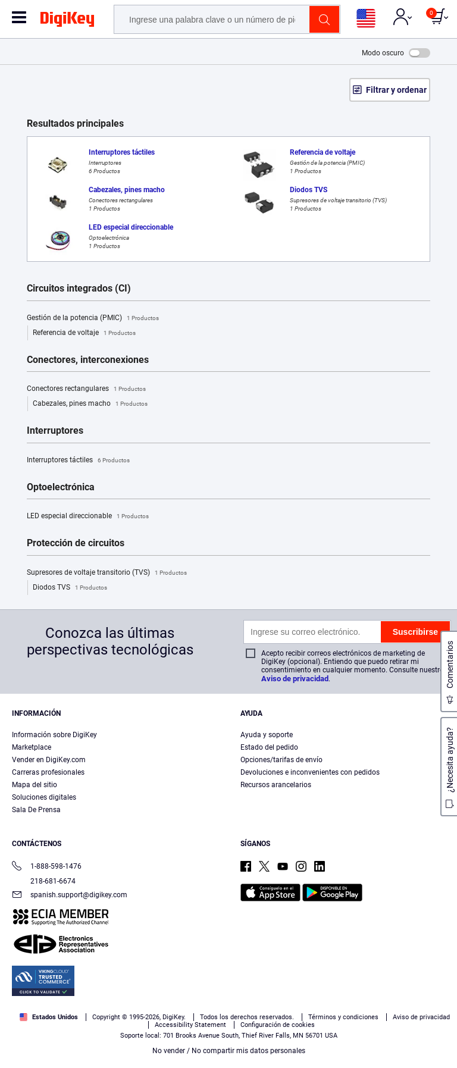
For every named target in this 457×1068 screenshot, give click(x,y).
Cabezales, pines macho (90, 404)
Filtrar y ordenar (396, 90)
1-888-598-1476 (47, 867)
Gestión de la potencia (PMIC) (93, 318)
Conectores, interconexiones (88, 360)
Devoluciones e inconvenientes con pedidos (310, 772)
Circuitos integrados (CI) (79, 288)
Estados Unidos (49, 1017)
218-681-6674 (44, 881)
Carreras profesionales (48, 772)
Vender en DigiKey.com (49, 760)
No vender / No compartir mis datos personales (228, 1051)
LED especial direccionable (88, 516)
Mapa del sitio (34, 785)
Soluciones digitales (44, 797)
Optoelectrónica (61, 487)
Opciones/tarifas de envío (281, 760)
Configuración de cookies (277, 1025)
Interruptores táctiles (78, 460)
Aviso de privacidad (294, 678)
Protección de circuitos (75, 543)
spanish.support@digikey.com (69, 895)
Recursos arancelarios (275, 785)
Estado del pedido (269, 747)
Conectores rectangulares (86, 389)
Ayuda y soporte (266, 735)
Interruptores (55, 430)
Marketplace (31, 747)
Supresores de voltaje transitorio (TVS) (107, 573)
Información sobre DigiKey (54, 735)
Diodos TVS (70, 588)
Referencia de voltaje (84, 333)
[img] (67, 21)
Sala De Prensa (36, 810)
